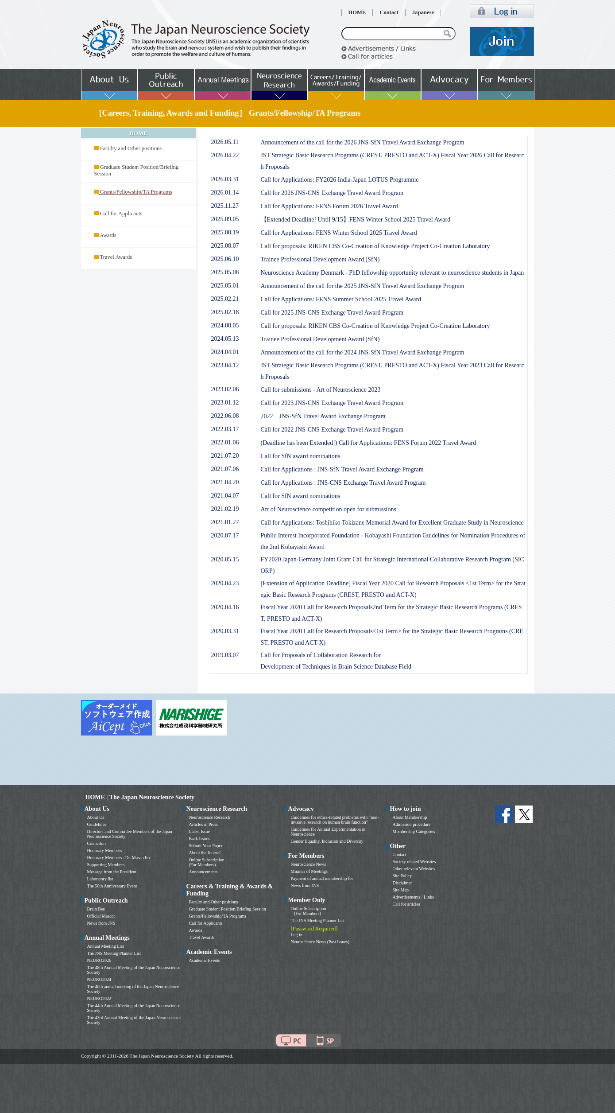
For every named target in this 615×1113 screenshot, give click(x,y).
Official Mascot (101, 916)
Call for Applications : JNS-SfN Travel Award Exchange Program (342, 469)
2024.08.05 (225, 325)
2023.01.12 (225, 402)
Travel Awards (116, 257)
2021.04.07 (225, 495)
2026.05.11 (225, 142)
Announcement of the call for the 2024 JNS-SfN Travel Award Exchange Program (362, 352)
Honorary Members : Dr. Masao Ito (118, 857)
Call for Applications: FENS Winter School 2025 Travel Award (339, 233)
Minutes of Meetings (309, 871)
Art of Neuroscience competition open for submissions (328, 509)
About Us (95, 817)
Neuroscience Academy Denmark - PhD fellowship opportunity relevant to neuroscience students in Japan (392, 272)
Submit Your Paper (206, 845)
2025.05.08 (225, 272)
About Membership (410, 817)
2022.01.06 (225, 442)
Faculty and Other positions (131, 148)
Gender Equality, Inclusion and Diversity (327, 841)
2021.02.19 (225, 509)
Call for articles (406, 904)
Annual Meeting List (105, 946)
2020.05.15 (225, 559)
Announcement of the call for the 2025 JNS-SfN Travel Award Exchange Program (362, 286)
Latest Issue (199, 831)
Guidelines (96, 824)
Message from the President (111, 871)
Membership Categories (414, 831)
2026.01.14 (225, 192)
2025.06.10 (225, 259)
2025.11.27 (225, 205)
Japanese (423, 12)
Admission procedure (412, 824)
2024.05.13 (225, 338)
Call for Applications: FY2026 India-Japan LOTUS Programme (340, 179)
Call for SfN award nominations (300, 456)
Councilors (97, 843)
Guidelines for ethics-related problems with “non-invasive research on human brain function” (335, 820)
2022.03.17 (225, 429)
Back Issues (199, 838)
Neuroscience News (308, 864)
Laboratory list (100, 878)
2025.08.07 (225, 245)
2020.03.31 (225, 631)
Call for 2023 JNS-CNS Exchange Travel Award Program (332, 403)
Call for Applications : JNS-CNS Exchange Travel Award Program (343, 482)
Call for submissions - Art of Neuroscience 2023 (321, 389)
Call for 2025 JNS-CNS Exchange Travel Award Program (332, 312)
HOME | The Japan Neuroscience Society (139, 797)
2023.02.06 (225, 389)
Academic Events (204, 960)
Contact (388, 12)
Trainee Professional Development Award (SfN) (320, 259)
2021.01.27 (225, 522)
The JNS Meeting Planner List (114, 953)
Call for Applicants (121, 213)
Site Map (401, 889)
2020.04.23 (225, 583)
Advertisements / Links (413, 897)
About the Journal (205, 852)
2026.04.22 (225, 155)
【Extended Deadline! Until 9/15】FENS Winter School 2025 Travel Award (356, 219)
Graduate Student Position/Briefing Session (227, 909)
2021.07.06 (225, 469)
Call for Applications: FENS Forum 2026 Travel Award (329, 206)
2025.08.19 (225, 232)
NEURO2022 (99, 998)
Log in (296, 934)
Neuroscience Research (210, 817)
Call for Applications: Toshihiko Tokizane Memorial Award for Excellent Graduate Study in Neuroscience (392, 522)
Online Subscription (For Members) (206, 862)
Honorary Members (104, 850)
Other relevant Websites (414, 868)
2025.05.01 (225, 285)
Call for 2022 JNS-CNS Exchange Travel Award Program (332, 429)
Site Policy (402, 875)
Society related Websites (414, 861)
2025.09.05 (225, 219)
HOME (357, 12)
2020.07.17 (225, 535)
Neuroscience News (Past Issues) (320, 941)
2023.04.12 (225, 365)
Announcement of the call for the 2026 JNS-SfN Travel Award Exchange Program (362, 142)
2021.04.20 (225, 482)
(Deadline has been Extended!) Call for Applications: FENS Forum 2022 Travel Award (368, 443)
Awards (108, 235)
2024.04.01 (225, 352)
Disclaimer (402, 882)
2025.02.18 (225, 312)
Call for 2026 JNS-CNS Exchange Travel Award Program (332, 193)
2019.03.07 (225, 655)
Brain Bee (96, 909)
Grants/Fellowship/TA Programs (217, 916)
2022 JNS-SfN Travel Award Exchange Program (323, 416)
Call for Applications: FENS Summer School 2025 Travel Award (341, 299)
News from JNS (101, 923)
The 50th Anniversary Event (112, 885)
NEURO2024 (99, 979)
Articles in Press (203, 824)
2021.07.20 (225, 455)
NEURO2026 (99, 960)
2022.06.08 (225, 416)
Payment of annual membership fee (322, 878)
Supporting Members (106, 864)
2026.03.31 (225, 179)
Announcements (203, 871)
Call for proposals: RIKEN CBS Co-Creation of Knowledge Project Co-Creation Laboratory (375, 246)
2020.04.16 (225, 607)
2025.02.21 (225, 299)
